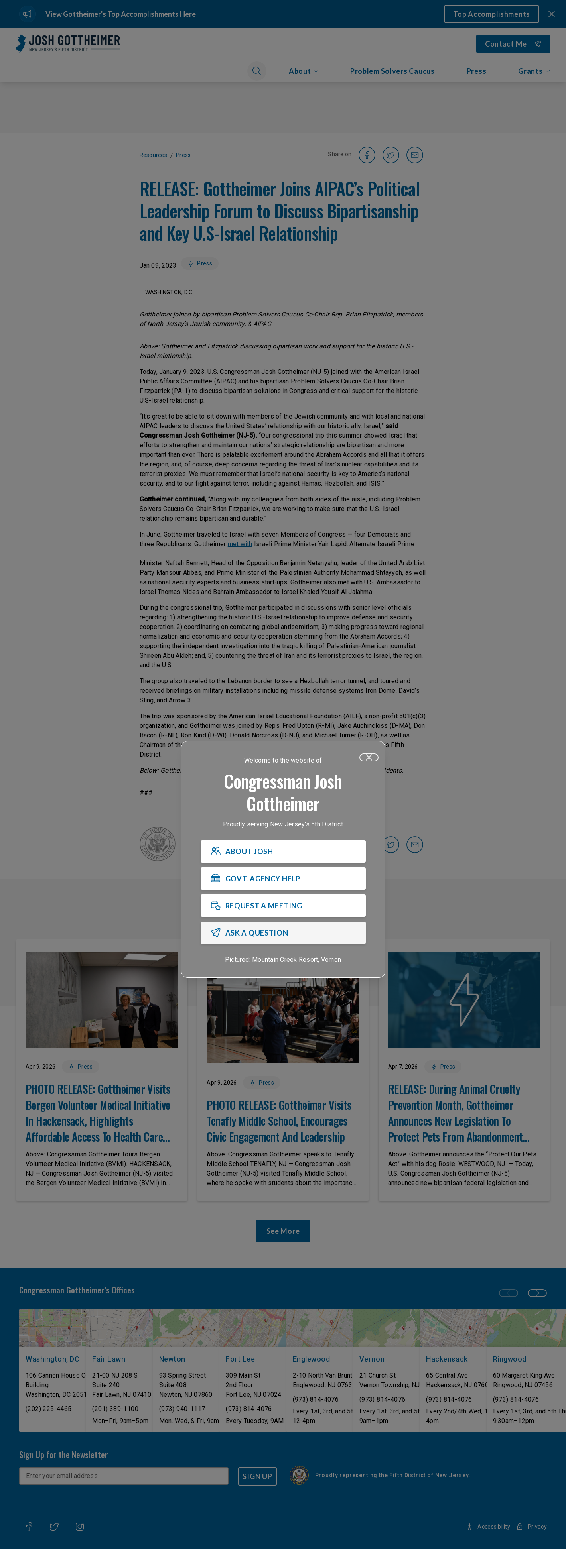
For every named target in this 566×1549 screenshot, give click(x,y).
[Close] (369, 757)
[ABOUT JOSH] (283, 851)
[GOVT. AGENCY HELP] (283, 878)
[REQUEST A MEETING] (283, 905)
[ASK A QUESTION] (283, 933)
